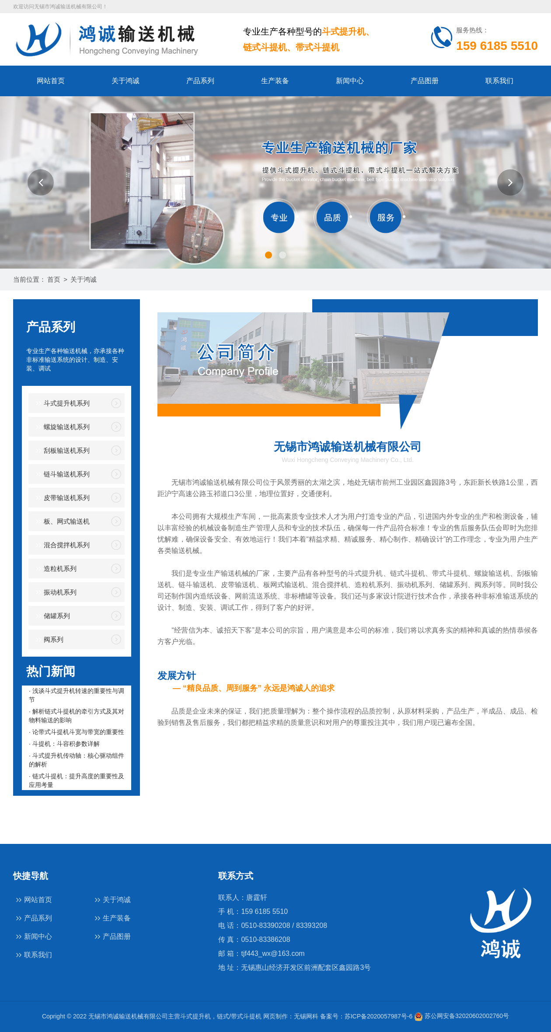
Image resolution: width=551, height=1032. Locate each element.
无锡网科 (306, 1015)
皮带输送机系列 (61, 498)
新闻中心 (350, 80)
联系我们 (499, 80)
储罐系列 (51, 616)
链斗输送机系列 (61, 474)
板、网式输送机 (61, 521)
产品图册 (425, 80)
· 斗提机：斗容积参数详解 (64, 743)
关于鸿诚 (125, 80)
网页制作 (275, 1015)
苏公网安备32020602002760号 (461, 1015)
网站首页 (51, 80)
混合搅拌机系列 (61, 545)
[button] (41, 182)
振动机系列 (55, 592)
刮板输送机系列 (61, 450)
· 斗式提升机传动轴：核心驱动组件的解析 (76, 760)
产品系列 (200, 80)
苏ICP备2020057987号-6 (379, 1015)
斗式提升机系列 (61, 403)
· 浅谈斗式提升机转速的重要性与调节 (76, 695)
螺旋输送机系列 (61, 427)
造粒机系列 (55, 568)
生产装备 (275, 80)
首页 (53, 279)
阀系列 (48, 639)
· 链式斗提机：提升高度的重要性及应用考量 (76, 780)
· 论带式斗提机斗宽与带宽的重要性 (76, 731)
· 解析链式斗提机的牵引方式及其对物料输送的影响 (76, 716)
